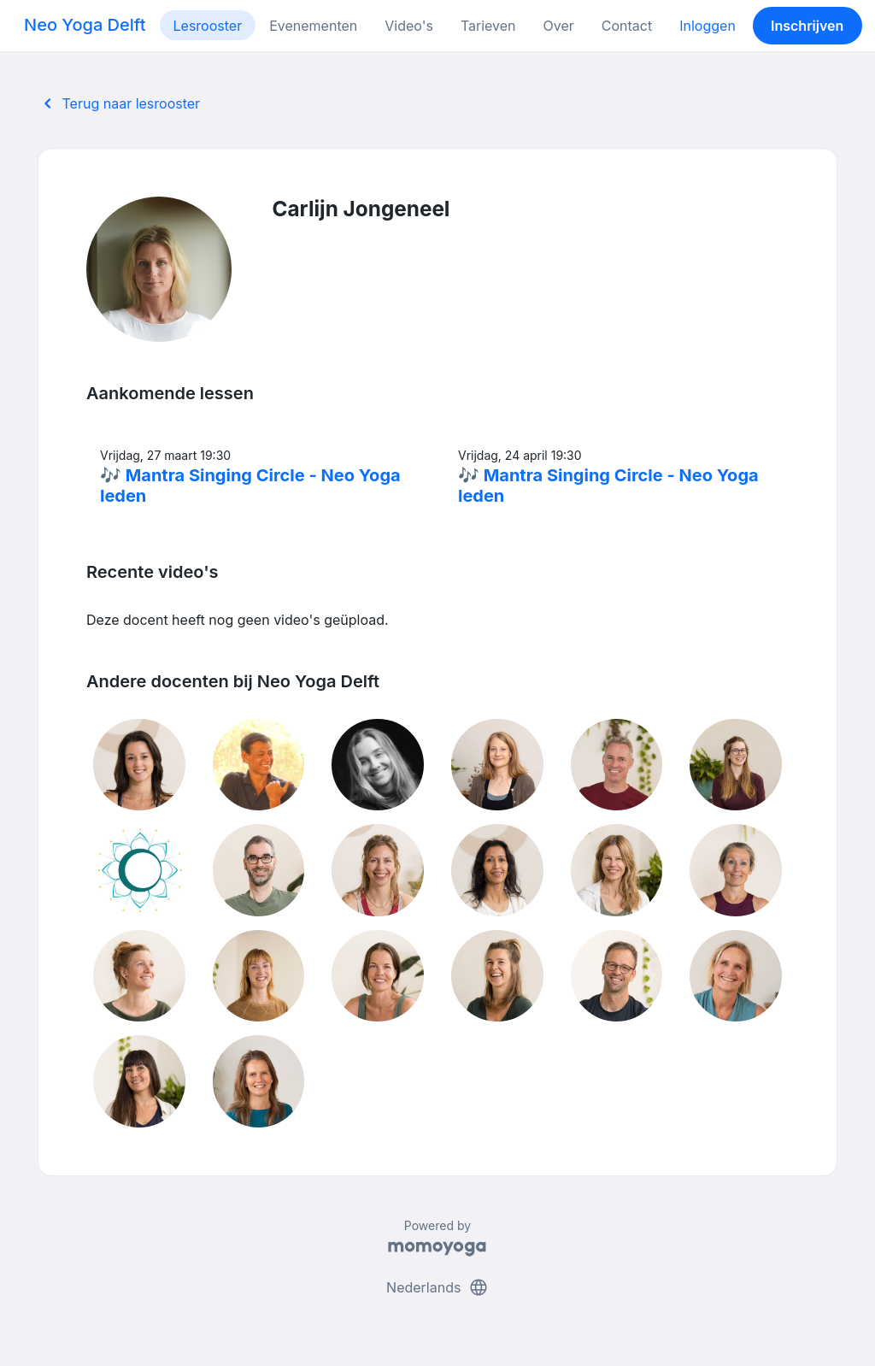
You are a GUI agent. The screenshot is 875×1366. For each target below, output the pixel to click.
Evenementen (313, 25)
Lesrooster (208, 25)
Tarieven (488, 25)
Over (558, 25)
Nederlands (437, 1287)
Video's (409, 25)
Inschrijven (807, 25)
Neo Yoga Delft (85, 25)
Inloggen (707, 25)
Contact (627, 25)
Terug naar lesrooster (119, 103)
